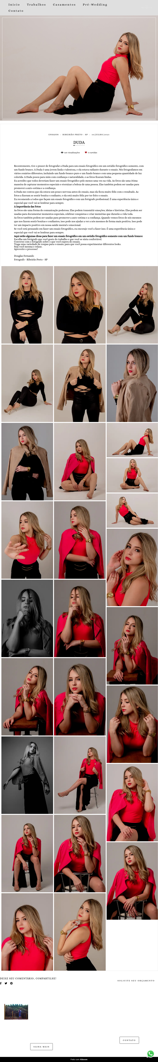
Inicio (14, 4)
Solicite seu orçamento (136, 980)
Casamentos (64, 4)
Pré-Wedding (95, 4)
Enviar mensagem (132, 1009)
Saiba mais (41, 1047)
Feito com (79, 1059)
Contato (16, 10)
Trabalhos (36, 4)
